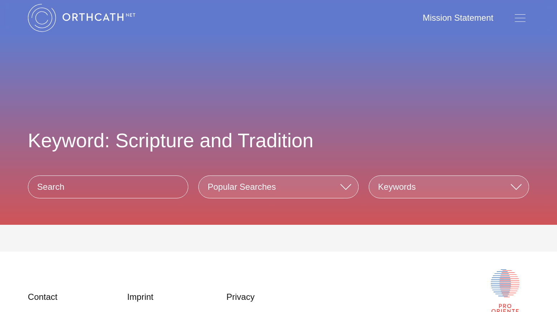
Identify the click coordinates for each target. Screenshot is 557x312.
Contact (43, 297)
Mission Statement (458, 18)
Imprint (140, 297)
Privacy (240, 297)
